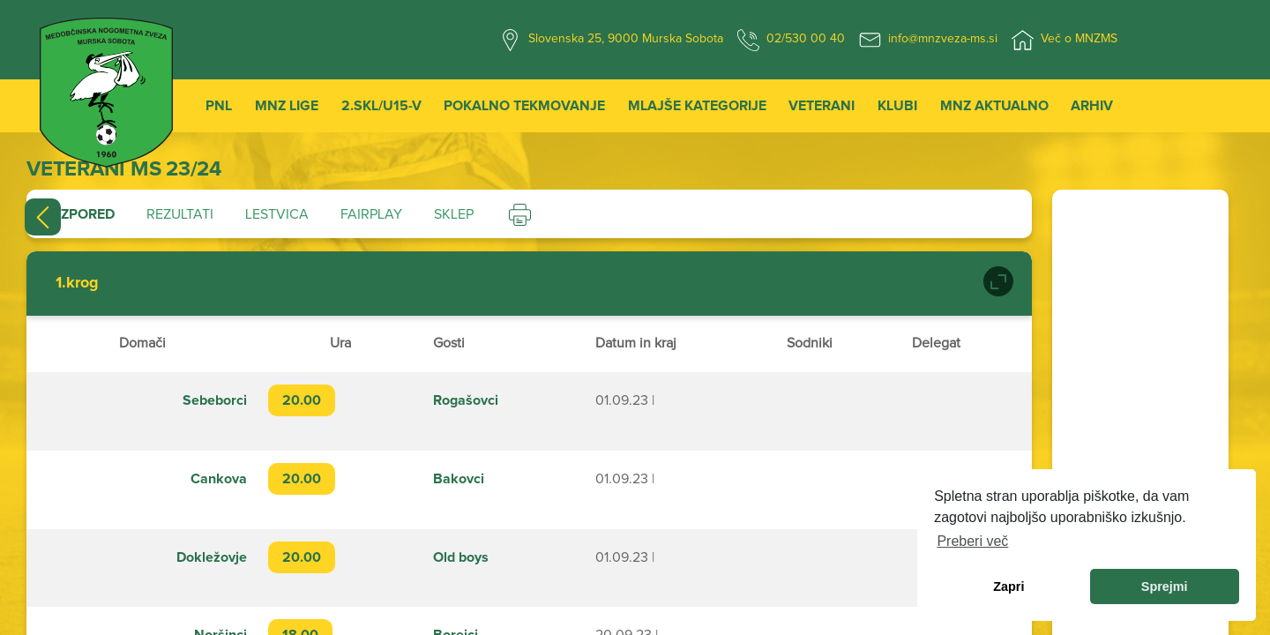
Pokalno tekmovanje (524, 106)
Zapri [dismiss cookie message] (1008, 586)
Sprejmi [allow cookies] (1164, 586)
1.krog (77, 283)
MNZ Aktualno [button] (994, 106)
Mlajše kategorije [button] (697, 106)
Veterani (821, 106)
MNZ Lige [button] (286, 106)
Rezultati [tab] (179, 214)
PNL (218, 106)
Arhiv (1092, 106)
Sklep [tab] (454, 214)
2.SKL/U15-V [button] (381, 106)
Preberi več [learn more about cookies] (972, 541)
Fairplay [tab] (371, 214)
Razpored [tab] (78, 214)
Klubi (897, 106)
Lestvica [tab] (277, 214)
